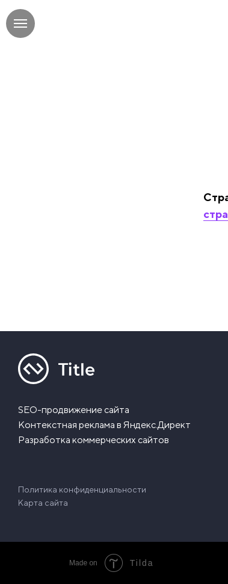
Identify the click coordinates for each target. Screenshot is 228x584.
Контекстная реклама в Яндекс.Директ (104, 424)
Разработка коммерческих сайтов (93, 440)
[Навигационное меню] (20, 23)
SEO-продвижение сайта (73, 409)
